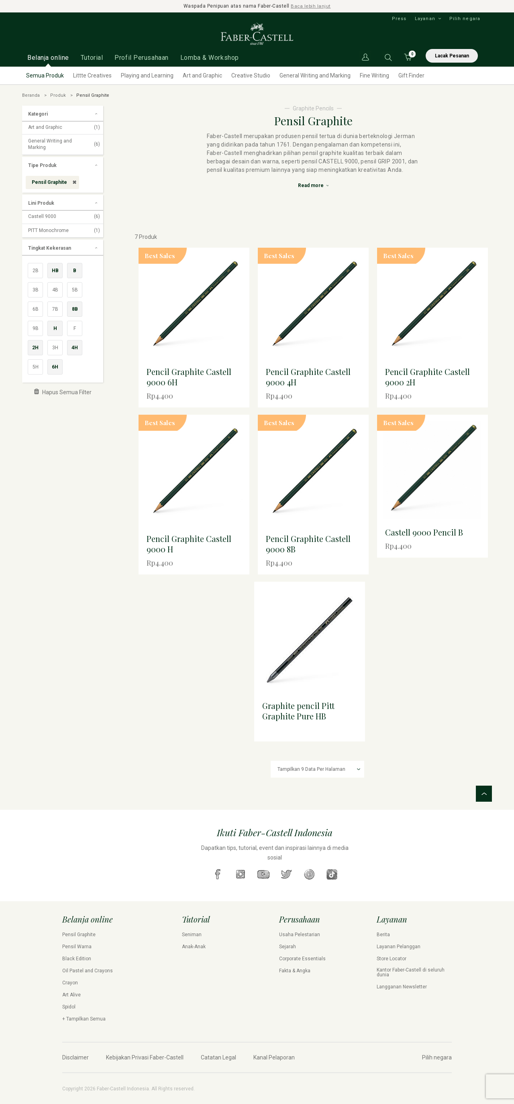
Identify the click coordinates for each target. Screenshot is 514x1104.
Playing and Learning (147, 75)
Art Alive (71, 994)
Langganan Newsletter (402, 986)
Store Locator (391, 958)
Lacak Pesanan (452, 55)
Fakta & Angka (294, 970)
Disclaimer (75, 1057)
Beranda (31, 95)
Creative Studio (250, 75)
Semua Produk (45, 75)
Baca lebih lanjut (311, 6)
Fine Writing (374, 75)
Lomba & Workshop (209, 57)
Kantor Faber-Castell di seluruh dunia (411, 972)
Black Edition (76, 958)
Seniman (192, 934)
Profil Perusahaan (141, 57)
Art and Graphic (202, 75)
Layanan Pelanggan (398, 946)
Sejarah (287, 946)
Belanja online (48, 57)
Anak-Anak (194, 946)
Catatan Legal (218, 1057)
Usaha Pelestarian (299, 934)
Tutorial (92, 57)
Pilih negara (464, 18)
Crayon (70, 982)
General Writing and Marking (315, 75)
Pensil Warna (77, 946)
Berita (383, 934)
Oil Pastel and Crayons (87, 970)
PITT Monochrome (64, 230)
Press (399, 18)
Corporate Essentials (302, 958)
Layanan (425, 18)
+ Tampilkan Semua (84, 1018)
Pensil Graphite (79, 934)
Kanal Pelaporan (274, 1057)
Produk (58, 95)
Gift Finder (411, 75)
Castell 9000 (64, 216)
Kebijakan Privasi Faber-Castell (145, 1057)
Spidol (68, 1006)
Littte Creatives (92, 75)
